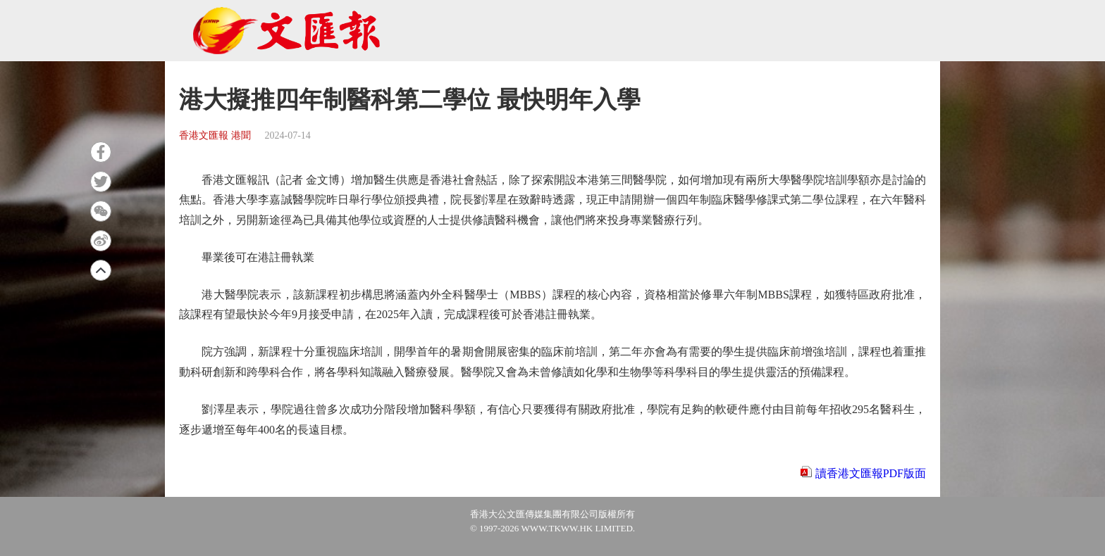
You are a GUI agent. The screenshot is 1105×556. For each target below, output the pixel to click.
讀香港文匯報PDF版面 (870, 473)
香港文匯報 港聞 (215, 135)
